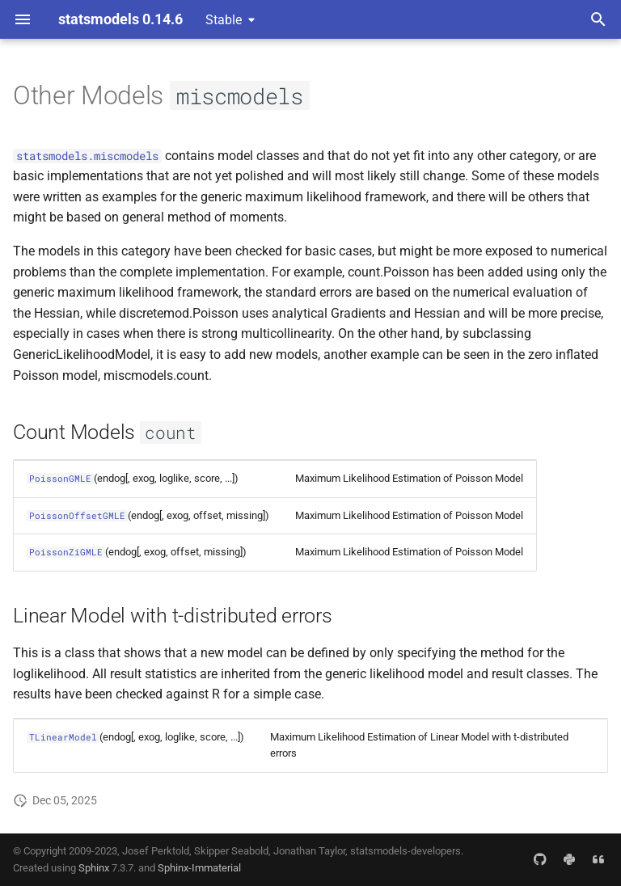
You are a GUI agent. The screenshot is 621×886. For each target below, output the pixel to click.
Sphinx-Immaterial (199, 868)
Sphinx (93, 868)
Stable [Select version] (223, 19)
